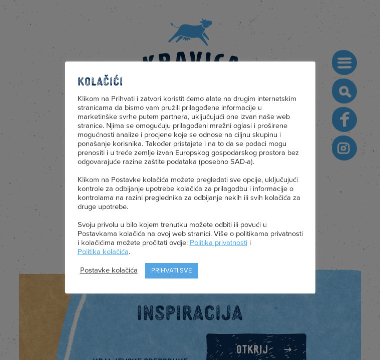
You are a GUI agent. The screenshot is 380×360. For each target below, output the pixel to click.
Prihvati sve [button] (171, 270)
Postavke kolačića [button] (109, 270)
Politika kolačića (103, 252)
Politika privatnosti (218, 242)
